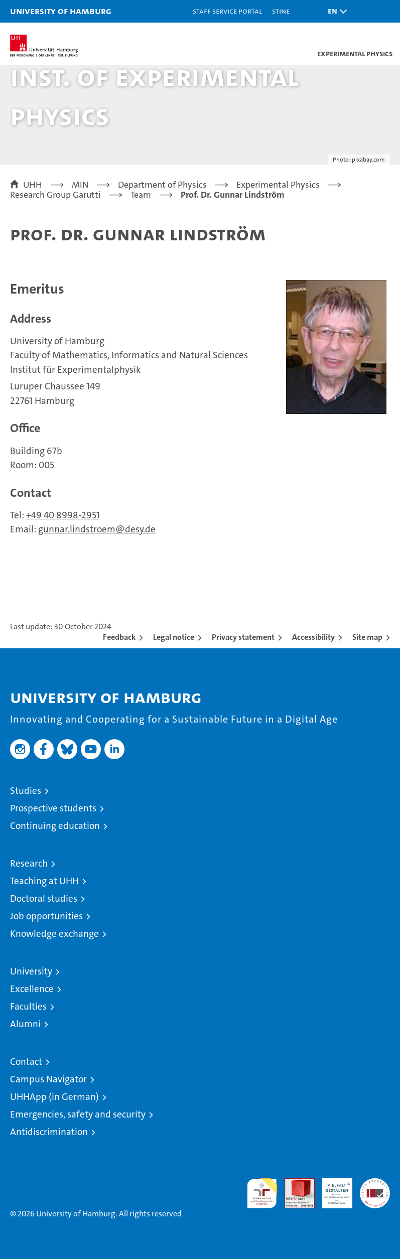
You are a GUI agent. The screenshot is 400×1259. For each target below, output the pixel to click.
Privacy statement (243, 637)
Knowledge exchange (54, 933)
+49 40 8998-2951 (63, 515)
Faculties (28, 1006)
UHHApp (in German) (54, 1096)
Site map (367, 637)
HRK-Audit (331, 1188)
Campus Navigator (48, 1079)
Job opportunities (46, 916)
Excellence (32, 989)
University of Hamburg (60, 11)
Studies (25, 790)
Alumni (25, 1024)
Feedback (119, 637)
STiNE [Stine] (281, 11)
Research (29, 863)
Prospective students (53, 808)
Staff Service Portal (227, 11)
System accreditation (375, 1188)
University (31, 971)
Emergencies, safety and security (78, 1114)
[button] (334, 11)
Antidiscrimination (49, 1132)
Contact (26, 1061)
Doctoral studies (43, 898)
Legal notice (173, 637)
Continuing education (55, 825)
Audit (294, 1183)
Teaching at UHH (44, 881)
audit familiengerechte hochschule (262, 1193)
